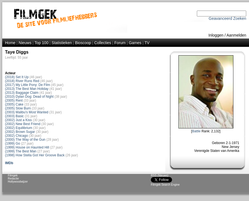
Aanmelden (236, 35)
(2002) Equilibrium (18, 128)
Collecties (102, 42)
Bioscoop (83, 42)
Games (135, 42)
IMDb (9, 163)
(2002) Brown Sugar (20, 132)
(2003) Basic (14, 116)
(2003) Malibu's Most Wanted (26, 112)
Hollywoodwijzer (18, 181)
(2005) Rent (14, 100)
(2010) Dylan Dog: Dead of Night (29, 97)
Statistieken (62, 42)
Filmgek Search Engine (165, 184)
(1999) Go (12, 143)
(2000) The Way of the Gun (25, 140)
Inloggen (216, 35)
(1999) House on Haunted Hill (27, 147)
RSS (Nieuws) (159, 175)
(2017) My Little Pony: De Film (27, 85)
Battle (196, 131)
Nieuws (25, 42)
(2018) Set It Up (17, 77)
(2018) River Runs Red (22, 81)
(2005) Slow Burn (18, 108)
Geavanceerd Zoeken (227, 18)
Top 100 (42, 42)
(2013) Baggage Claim (21, 93)
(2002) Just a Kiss (18, 120)
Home (10, 42)
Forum (119, 42)
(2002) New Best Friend (22, 124)
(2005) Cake (14, 104)
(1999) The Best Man (21, 151)
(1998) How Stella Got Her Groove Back (34, 155)
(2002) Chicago (16, 136)
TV (146, 42)
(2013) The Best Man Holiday (27, 89)
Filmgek (13, 175)
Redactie (13, 178)
